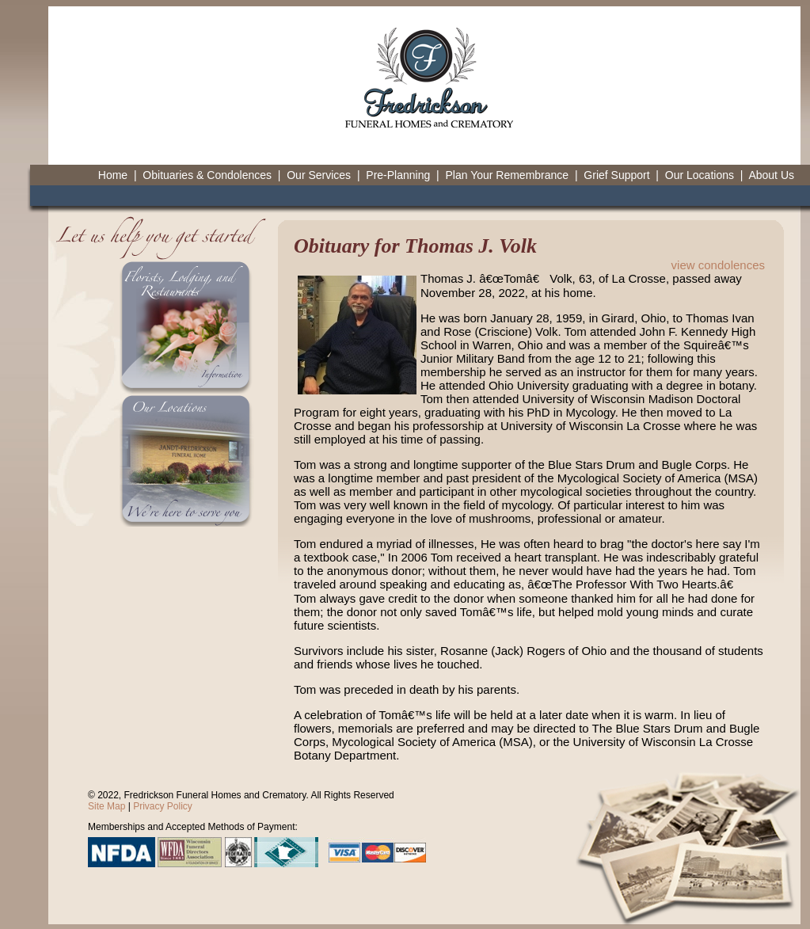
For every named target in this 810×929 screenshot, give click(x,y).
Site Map (106, 806)
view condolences (718, 265)
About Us (771, 175)
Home (112, 175)
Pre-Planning (398, 175)
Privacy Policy (162, 806)
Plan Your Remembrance (507, 175)
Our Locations (699, 175)
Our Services (319, 175)
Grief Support (616, 175)
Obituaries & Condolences (207, 175)
